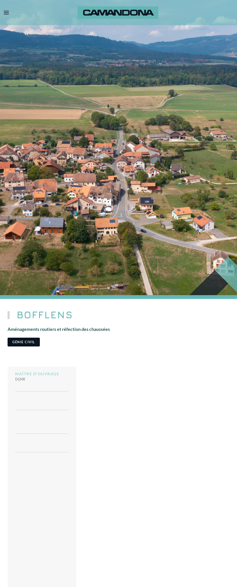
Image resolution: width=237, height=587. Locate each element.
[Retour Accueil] (119, 12)
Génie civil (23, 342)
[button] (6, 12)
